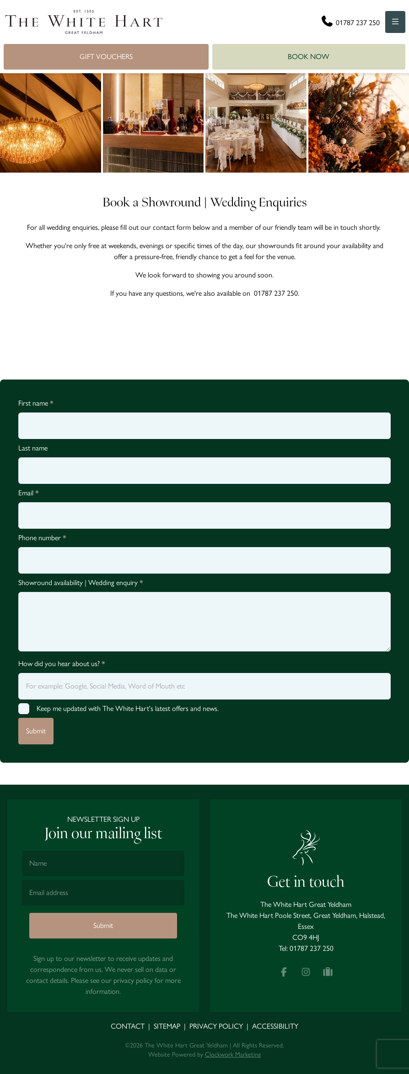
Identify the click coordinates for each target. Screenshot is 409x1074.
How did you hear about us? (61, 663)
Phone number (42, 537)
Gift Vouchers (106, 56)
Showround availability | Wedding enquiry (80, 582)
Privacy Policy (216, 1026)
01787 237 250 (312, 948)
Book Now (308, 56)
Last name (33, 448)
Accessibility (275, 1026)
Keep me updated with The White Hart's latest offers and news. (128, 708)
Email (28, 492)
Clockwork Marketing (233, 1054)
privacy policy (133, 980)
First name (36, 403)
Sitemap (167, 1026)
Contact (128, 1026)
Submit (36, 731)
